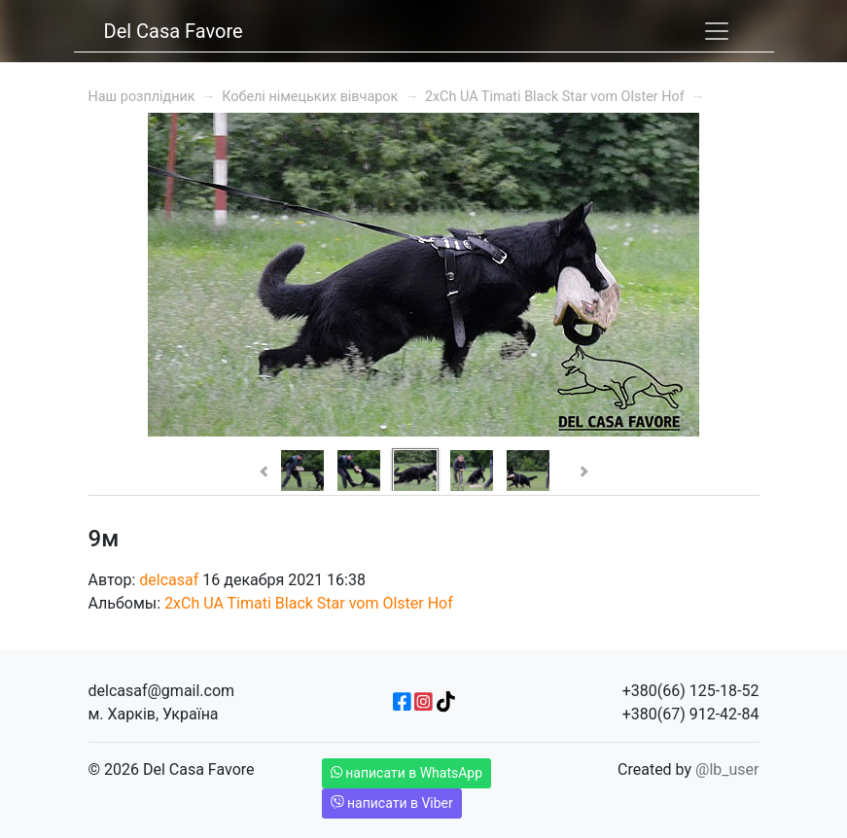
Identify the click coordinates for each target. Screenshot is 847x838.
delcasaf (168, 580)
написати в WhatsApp (407, 773)
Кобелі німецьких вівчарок (310, 96)
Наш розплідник (141, 96)
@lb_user (727, 769)
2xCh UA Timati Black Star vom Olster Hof (555, 96)
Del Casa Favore (173, 31)
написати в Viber (392, 803)
